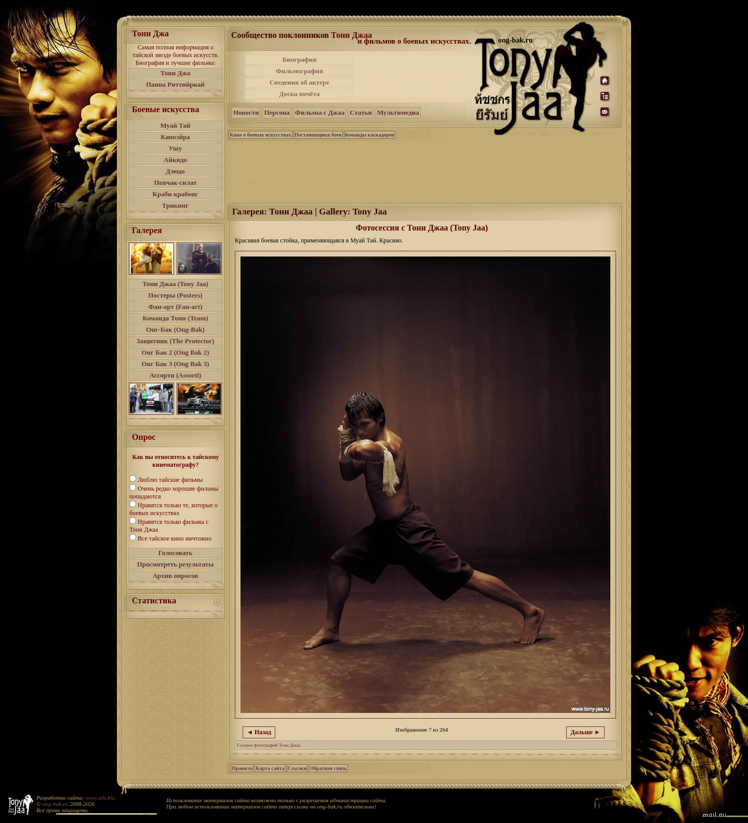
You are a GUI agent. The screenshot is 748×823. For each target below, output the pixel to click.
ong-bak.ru (55, 804)
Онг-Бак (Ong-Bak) (175, 329)
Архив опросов (175, 575)
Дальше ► (585, 732)
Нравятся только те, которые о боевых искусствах (173, 509)
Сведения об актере (299, 82)
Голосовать (175, 553)
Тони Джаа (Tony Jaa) (175, 284)
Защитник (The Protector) (176, 341)
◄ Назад (259, 732)
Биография (300, 59)
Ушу (175, 148)
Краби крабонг (175, 194)
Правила (242, 768)
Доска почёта (299, 94)
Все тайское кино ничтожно (174, 538)
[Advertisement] (415, 76)
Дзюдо (175, 171)
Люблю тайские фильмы (170, 479)
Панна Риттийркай (175, 84)
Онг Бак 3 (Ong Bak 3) (175, 364)
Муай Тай (175, 125)
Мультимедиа (398, 112)
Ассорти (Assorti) (176, 375)
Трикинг (175, 205)
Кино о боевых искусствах (260, 135)
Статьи (361, 112)
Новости (246, 112)
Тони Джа (176, 73)
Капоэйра (175, 137)
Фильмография (299, 71)
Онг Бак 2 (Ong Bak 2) (175, 352)
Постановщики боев (318, 135)
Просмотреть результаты (175, 564)
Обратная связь (328, 768)
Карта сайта (270, 768)
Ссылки (297, 768)
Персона (276, 112)
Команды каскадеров (369, 135)
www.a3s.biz (100, 797)
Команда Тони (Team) (175, 318)
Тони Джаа (351, 35)
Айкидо (175, 160)
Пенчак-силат (175, 182)
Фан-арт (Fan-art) (176, 307)
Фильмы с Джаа (319, 112)
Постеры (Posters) (175, 295)
